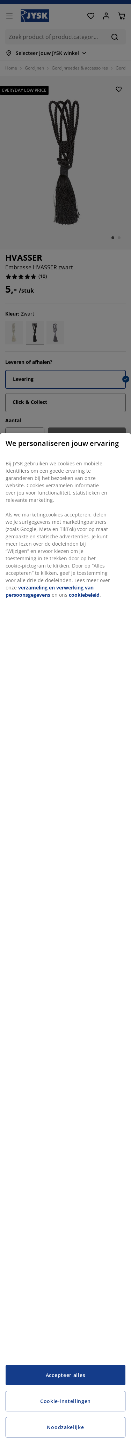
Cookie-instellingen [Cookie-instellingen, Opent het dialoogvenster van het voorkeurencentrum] (65, 1401)
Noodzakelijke (65, 1427)
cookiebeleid (84, 595)
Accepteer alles (66, 1375)
